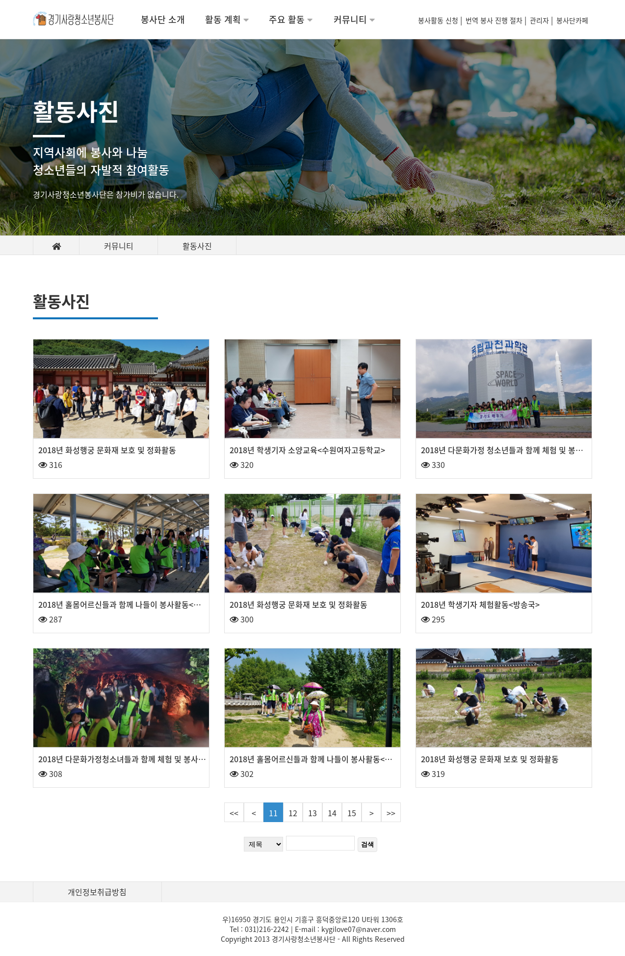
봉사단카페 (574, 20)
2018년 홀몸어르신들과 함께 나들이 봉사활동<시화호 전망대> (141, 604)
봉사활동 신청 (439, 20)
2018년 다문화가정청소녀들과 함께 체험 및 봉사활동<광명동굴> (144, 759)
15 (351, 813)
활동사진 (197, 246)
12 (292, 813)
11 (273, 813)
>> (391, 813)
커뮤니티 (354, 19)
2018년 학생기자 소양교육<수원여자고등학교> (307, 450)
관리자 (540, 20)
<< (234, 813)
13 (312, 813)
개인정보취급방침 (97, 892)
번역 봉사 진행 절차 (495, 20)
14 (332, 813)
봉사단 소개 (163, 19)
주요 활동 (290, 19)
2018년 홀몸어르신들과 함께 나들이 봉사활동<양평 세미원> (329, 759)
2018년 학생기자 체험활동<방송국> (480, 604)
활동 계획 (227, 19)
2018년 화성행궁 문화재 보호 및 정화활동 (107, 450)
